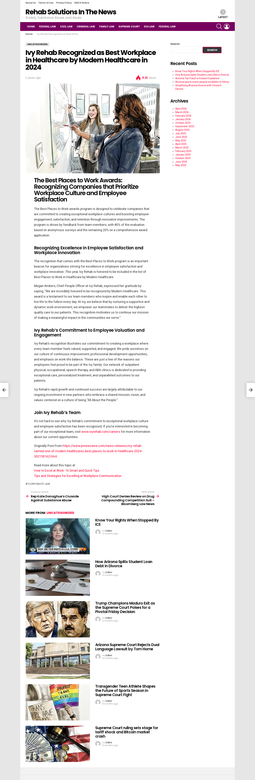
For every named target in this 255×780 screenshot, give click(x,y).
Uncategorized (60, 513)
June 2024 (181, 161)
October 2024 (183, 158)
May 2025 (180, 140)
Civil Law (66, 26)
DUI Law (149, 26)
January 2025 (183, 154)
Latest (223, 14)
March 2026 (182, 112)
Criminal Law (86, 26)
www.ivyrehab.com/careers (100, 431)
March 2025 (182, 147)
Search (175, 44)
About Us (31, 2)
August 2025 (182, 129)
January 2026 (183, 119)
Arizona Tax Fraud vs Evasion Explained (197, 78)
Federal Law (47, 26)
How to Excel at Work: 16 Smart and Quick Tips (66, 470)
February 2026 (183, 115)
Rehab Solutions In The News (71, 12)
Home (31, 26)
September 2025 (184, 126)
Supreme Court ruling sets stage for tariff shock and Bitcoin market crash (126, 732)
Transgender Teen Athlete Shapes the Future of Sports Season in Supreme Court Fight (125, 690)
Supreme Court (129, 26)
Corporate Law (39, 484)
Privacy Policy (64, 2)
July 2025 (180, 133)
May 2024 (180, 165)
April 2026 (181, 108)
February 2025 (183, 151)
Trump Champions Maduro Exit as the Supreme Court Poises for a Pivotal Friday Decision (125, 607)
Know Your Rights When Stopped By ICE (127, 522)
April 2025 (181, 144)
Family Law (106, 26)
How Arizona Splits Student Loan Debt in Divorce (123, 563)
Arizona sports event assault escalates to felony (202, 81)
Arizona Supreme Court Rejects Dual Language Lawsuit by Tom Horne (127, 647)
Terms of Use (45, 2)
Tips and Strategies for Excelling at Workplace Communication (77, 476)
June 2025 (181, 137)
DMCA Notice (81, 2)
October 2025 (183, 122)
